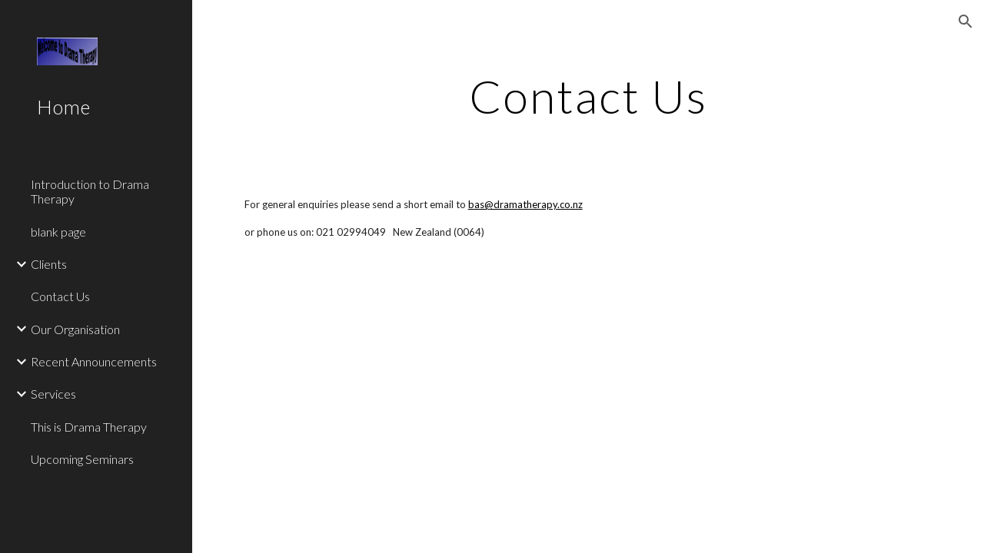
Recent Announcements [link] (94, 361)
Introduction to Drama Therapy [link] (90, 191)
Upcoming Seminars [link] (82, 459)
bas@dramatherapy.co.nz (525, 204)
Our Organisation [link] (75, 329)
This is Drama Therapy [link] (89, 426)
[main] (587, 96)
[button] (965, 21)
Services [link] (53, 393)
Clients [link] (49, 264)
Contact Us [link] (60, 296)
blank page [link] (58, 231)
